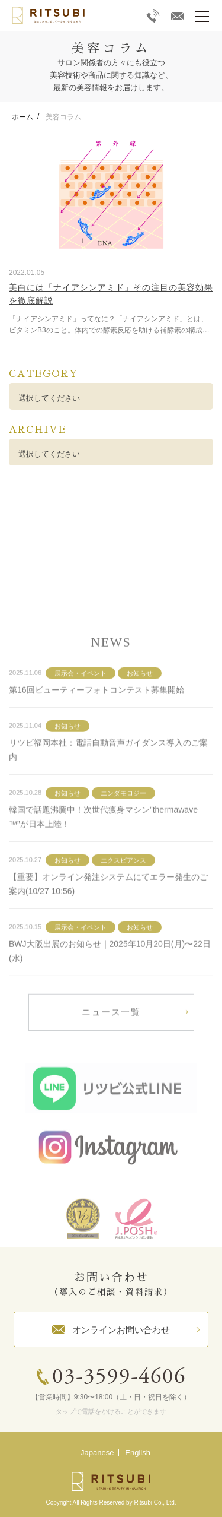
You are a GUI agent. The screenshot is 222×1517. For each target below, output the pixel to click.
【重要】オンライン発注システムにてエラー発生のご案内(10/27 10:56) (108, 910)
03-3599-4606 (119, 1378)
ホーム (22, 117)
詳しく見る (111, 548)
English (137, 1452)
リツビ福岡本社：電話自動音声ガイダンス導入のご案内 (108, 776)
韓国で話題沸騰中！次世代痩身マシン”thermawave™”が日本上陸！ (103, 843)
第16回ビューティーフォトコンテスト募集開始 (96, 716)
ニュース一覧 (111, 1038)
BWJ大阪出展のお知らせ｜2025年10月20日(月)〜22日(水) (110, 977)
